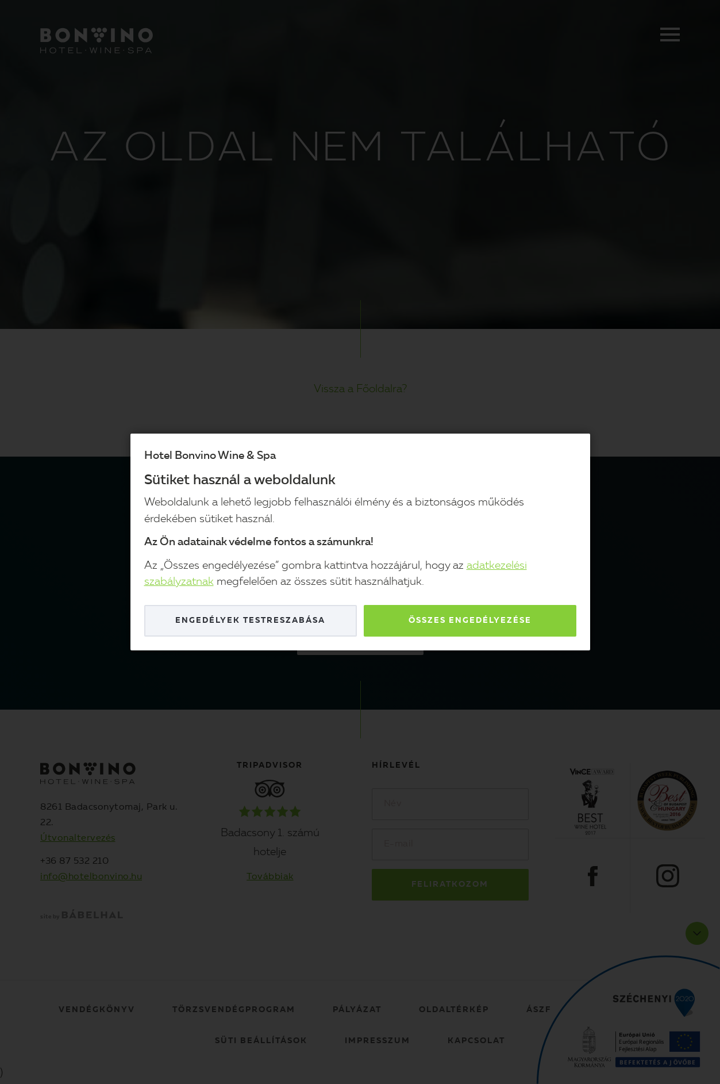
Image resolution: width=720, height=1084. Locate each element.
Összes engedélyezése (470, 620)
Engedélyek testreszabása (250, 620)
